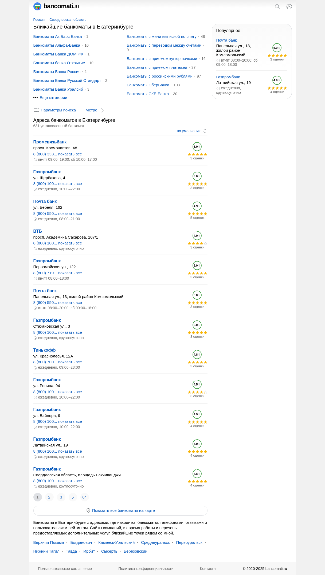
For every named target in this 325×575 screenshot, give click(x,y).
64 (84, 497)
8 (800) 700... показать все (57, 362)
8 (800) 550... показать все (57, 213)
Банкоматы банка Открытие (59, 63)
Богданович (81, 542)
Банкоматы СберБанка (148, 85)
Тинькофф (44, 350)
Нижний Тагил (46, 551)
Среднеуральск (155, 542)
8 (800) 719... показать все (57, 273)
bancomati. (56, 6)
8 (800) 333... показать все (57, 154)
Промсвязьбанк (50, 142)
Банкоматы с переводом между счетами (164, 45)
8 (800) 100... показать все (57, 183)
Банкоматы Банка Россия (57, 71)
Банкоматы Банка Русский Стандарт (67, 80)
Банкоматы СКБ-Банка (148, 93)
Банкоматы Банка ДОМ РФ (58, 54)
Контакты (208, 568)
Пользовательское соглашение (65, 568)
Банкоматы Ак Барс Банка (57, 36)
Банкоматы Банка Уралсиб (58, 89)
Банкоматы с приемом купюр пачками (162, 58)
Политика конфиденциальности (146, 568)
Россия (39, 20)
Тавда (71, 551)
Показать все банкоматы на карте (120, 510)
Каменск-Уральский (116, 542)
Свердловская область (67, 20)
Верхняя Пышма (48, 542)
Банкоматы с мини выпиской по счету (162, 36)
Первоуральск (189, 542)
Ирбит (89, 551)
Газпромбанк (47, 172)
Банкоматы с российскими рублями (160, 76)
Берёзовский (135, 551)
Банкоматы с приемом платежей (157, 67)
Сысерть (109, 551)
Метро (95, 110)
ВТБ (37, 231)
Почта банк (45, 201)
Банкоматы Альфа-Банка (56, 45)
